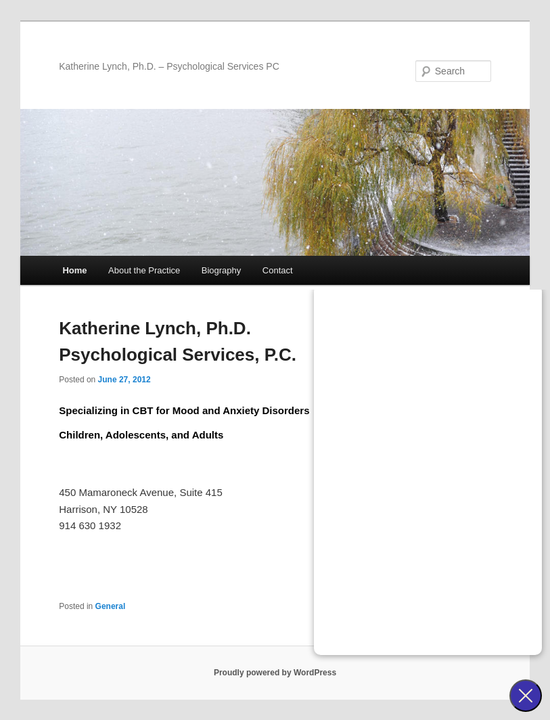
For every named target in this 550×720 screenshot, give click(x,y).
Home (74, 270)
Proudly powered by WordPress (275, 672)
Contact (277, 270)
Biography (222, 270)
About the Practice (144, 270)
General (110, 606)
